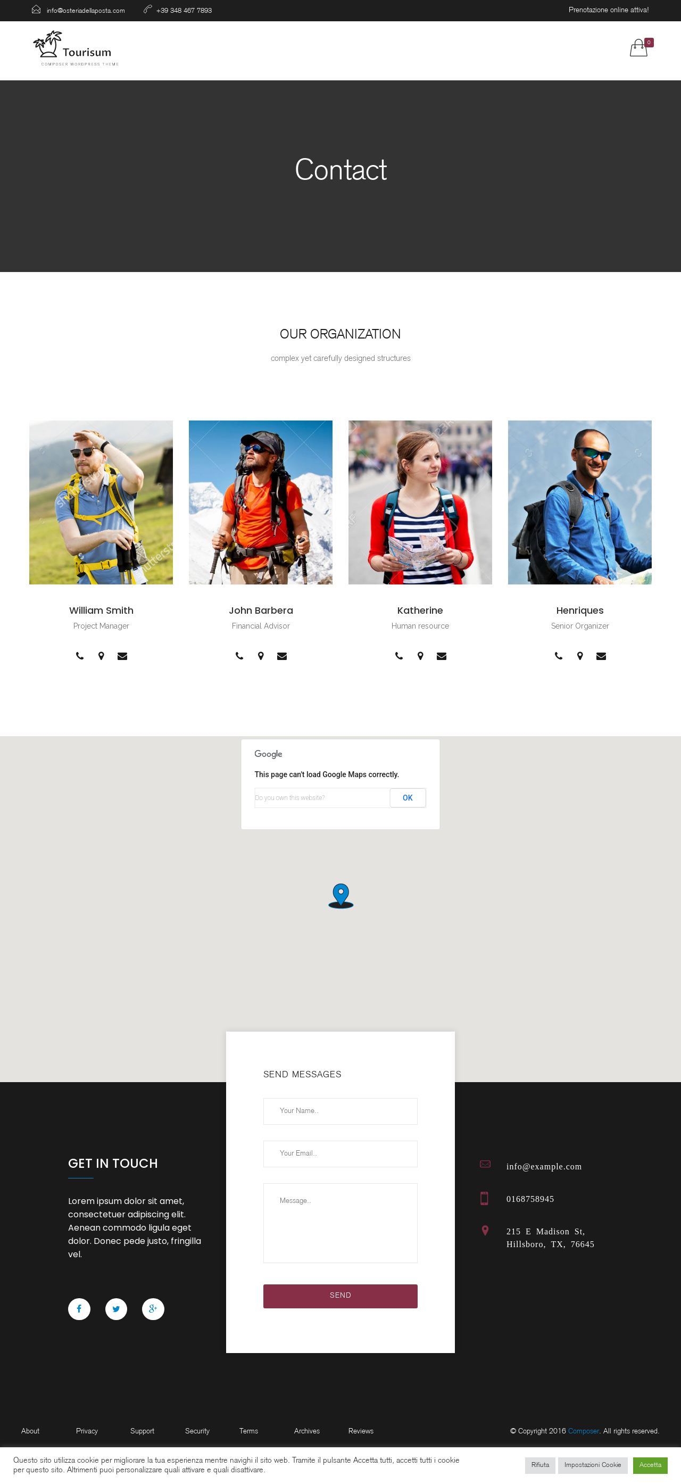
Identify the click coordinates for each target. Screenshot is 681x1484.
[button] (340, 895)
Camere (321, 47)
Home (197, 47)
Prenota (480, 47)
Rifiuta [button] (540, 1465)
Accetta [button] (650, 1465)
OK (408, 798)
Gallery (378, 47)
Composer (583, 1431)
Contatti (540, 47)
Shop (429, 47)
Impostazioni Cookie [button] (592, 1465)
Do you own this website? (290, 798)
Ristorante (256, 47)
